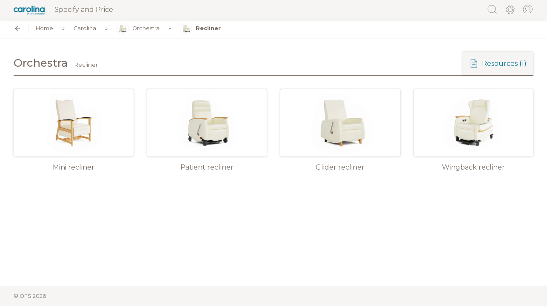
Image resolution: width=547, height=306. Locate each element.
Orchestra (138, 29)
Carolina (85, 29)
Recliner (200, 29)
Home (44, 29)
